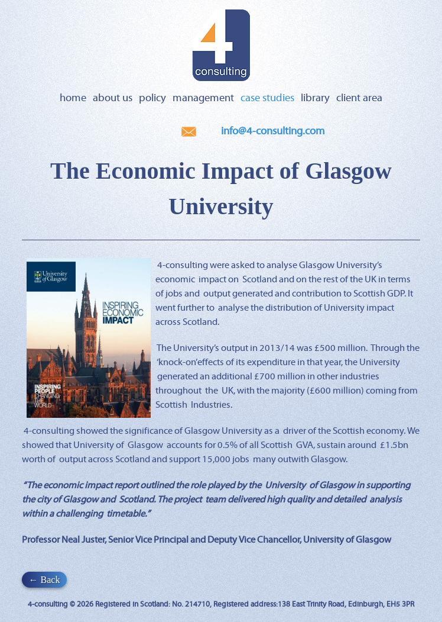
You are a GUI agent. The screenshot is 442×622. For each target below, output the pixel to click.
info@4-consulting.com (273, 131)
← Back (44, 580)
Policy (152, 98)
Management (203, 98)
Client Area (359, 98)
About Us (112, 98)
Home (73, 98)
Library (315, 98)
